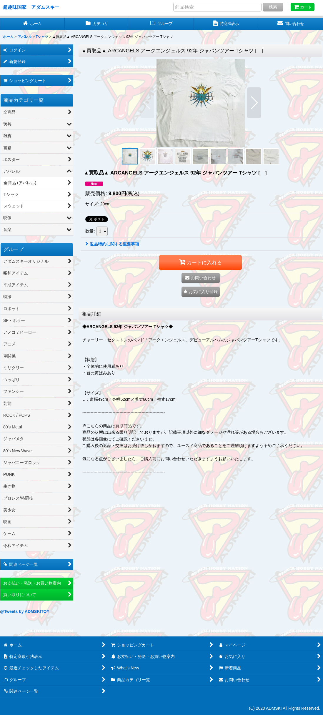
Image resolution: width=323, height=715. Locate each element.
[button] (147, 102)
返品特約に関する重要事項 (112, 244)
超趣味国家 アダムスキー (31, 7)
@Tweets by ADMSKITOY (24, 611)
